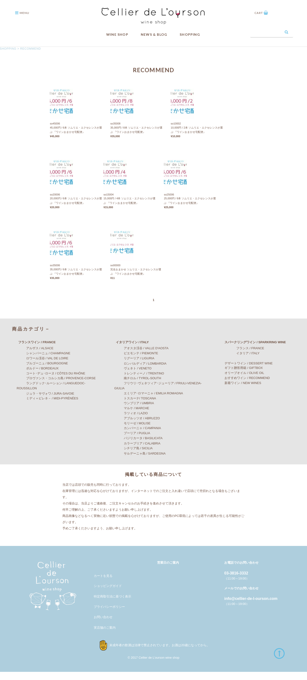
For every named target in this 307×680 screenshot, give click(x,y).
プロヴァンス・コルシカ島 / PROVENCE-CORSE (56, 386)
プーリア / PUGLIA (132, 441)
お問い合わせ (103, 625)
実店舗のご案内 (105, 636)
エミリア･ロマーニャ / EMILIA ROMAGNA (148, 401)
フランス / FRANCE (242, 356)
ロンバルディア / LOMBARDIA (140, 371)
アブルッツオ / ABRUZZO (137, 426)
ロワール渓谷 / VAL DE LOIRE (42, 366)
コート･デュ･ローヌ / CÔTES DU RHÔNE (51, 381)
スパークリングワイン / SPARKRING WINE (252, 350)
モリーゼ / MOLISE (132, 431)
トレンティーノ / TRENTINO (139, 382)
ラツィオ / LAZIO (131, 421)
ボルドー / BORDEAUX (38, 376)
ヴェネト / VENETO (133, 376)
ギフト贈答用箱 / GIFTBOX (240, 376)
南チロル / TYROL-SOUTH (137, 386)
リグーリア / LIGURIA (134, 366)
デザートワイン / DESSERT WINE (245, 371)
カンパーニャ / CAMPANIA (137, 436)
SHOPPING (190, 34)
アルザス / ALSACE (35, 356)
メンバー (100, 573)
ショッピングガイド (108, 594)
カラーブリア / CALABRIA (137, 451)
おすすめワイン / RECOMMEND (244, 386)
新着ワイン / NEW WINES (239, 391)
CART (261, 13)
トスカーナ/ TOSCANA (135, 406)
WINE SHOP (117, 34)
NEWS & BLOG (154, 34)
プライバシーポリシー (109, 615)
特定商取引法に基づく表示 (112, 604)
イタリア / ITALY (240, 361)
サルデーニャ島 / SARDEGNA (140, 462)
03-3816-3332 (236, 581)
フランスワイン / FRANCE (34, 350)
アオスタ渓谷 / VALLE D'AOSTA (141, 356)
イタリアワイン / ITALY (129, 350)
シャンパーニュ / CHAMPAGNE (44, 361)
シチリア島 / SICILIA (133, 456)
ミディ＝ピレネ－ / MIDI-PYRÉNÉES (47, 406)
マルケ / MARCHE (131, 416)
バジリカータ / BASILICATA (138, 446)
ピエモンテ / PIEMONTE (136, 361)
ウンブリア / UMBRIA (134, 411)
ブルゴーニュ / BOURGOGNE (42, 371)
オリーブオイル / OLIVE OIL (241, 381)
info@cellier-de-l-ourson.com (250, 607)
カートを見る (103, 584)
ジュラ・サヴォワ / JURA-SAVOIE (45, 401)
